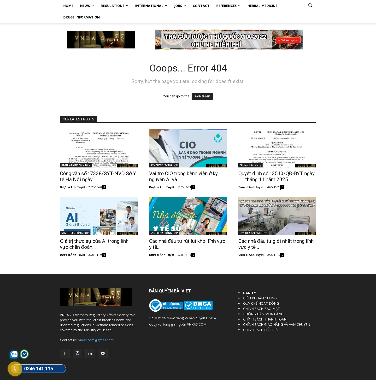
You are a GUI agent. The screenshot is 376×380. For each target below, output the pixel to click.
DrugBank (309, 376)
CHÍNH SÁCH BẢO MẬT (261, 297)
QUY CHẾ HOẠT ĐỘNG (261, 292)
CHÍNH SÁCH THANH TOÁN (265, 307)
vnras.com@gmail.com (96, 328)
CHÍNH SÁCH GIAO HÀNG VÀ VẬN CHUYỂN (276, 313)
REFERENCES (228, 5)
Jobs (180, 5)
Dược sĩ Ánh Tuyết (72, 175)
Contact (201, 5)
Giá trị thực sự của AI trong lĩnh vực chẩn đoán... (94, 232)
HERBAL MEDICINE (262, 5)
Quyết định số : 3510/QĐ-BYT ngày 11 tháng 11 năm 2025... (276, 165)
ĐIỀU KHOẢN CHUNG (260, 286)
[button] (310, 6)
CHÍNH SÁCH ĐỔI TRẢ (260, 318)
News (87, 5)
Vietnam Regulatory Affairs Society (117, 376)
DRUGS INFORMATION (81, 17)
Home (68, 5)
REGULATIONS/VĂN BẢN (75, 153)
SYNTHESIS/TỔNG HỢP (164, 153)
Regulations (114, 5)
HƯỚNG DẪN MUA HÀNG (263, 302)
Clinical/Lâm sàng (250, 153)
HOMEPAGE (202, 85)
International (151, 5)
